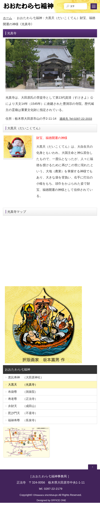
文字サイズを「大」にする (83, 6)
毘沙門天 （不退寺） (23, 415)
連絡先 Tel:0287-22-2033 (76, 118)
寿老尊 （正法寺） (23, 400)
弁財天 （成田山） (23, 408)
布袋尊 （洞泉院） (23, 392)
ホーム (7, 18)
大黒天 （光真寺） (23, 385)
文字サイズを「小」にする (77, 6)
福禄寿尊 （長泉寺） (23, 423)
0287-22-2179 (53, 492)
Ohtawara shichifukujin (45, 498)
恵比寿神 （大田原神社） (26, 377)
